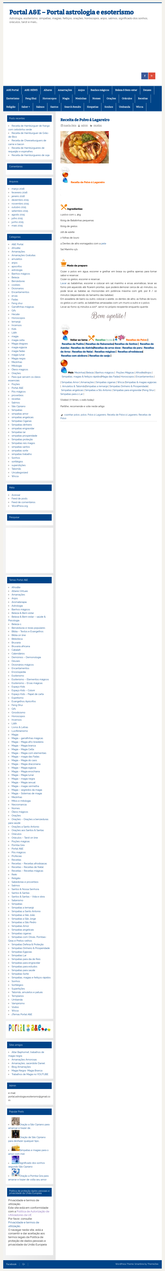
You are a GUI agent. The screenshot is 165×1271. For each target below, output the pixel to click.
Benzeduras (18, 281)
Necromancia (19, 804)
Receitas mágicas (105, 351)
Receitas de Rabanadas (99, 344)
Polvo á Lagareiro (97, 414)
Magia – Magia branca (24, 745)
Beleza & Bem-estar (126, 90)
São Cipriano (18, 406)
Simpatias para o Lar (71, 394)
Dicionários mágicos (23, 664)
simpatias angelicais (23, 417)
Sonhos (108, 106)
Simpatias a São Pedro (24, 922)
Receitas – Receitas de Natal (28, 867)
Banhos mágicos (100, 90)
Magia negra (18, 358)
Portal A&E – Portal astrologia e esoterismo (71, 12)
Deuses (147, 90)
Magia (65, 98)
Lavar (63, 283)
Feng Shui (30, 98)
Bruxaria (16, 642)
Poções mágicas (21, 841)
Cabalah (16, 649)
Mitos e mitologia (21, 800)
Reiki (14, 874)
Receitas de (101, 347)
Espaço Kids (18, 686)
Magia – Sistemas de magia (27, 793)
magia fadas (18, 351)
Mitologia (17, 365)
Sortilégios (17, 985)
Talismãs (16, 468)
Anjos (81, 90)
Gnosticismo (18, 712)
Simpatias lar (19, 432)
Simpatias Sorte (20, 973)
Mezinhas (80, 98)
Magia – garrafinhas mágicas (27, 738)
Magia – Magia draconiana (26, 764)
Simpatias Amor (70, 382)
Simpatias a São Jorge (24, 918)
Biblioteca (17, 638)
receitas (97, 125)
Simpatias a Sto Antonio (98, 390)
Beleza (90, 372)
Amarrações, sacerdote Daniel (28, 1063)
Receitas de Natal (82, 351)
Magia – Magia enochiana (26, 771)
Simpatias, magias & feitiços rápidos (81, 376)
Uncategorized (20, 472)
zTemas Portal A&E (22, 1014)
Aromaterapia (19, 602)
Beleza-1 (16, 624)
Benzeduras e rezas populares (28, 627)
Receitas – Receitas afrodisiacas (29, 863)
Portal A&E (17, 387)
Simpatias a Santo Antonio (26, 911)
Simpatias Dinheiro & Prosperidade (129, 386)
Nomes (96, 98)
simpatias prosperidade (24, 435)
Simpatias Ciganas (22, 421)
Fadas (15, 299)
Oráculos (127, 98)
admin (84, 125)
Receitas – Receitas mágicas (27, 870)
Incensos (17, 325)
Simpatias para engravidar (127, 390)
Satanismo (17, 900)
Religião (10, 106)
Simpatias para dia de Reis (26, 959)
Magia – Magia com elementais (29, 753)
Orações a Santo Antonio (25, 826)
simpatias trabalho (22, 454)
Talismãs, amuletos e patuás (27, 992)
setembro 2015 (20, 210)
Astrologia (17, 605)
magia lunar (18, 354)
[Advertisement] (83, 48)
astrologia (17, 270)
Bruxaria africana (21, 646)
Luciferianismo (20, 730)
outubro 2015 (19, 207)
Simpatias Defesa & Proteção (28, 944)
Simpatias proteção (22, 439)
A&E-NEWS (31, 90)
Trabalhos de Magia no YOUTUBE (30, 1074)
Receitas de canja (99, 355)
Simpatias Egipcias (22, 951)
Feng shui (17, 303)
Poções (16, 384)
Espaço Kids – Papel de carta (28, 694)
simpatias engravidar (23, 428)
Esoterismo (12, 98)
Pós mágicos (19, 391)
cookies (16, 284)
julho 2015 (17, 218)
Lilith (14, 332)
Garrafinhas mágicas (23, 306)
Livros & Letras (20, 727)
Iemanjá (16, 321)
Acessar (16, 495)
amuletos (17, 259)
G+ (23, 1264)
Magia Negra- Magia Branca (27, 1070)
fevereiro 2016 (19, 192)
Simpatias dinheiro (22, 424)
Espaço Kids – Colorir (23, 690)
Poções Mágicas (125, 372)
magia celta (18, 340)
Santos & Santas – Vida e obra (28, 896)
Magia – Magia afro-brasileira (27, 741)
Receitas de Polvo (136, 340)
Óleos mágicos (20, 811)
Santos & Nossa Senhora (25, 889)
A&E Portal (12, 90)
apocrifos (17, 266)
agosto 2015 (18, 214)
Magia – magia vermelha (25, 786)
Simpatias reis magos (23, 443)
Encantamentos (144, 376)
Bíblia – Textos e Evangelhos (27, 631)
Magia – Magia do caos (24, 760)
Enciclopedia (19, 672)
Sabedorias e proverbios (25, 881)
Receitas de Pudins (73, 344)
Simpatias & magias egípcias (140, 382)
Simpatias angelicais (72, 390)
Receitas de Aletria (82, 347)
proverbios (17, 395)
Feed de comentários (23, 502)
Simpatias (92, 106)
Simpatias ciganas (106, 382)
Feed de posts (19, 498)
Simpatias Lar (19, 955)
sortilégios (17, 461)
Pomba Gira (18, 845)
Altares (48, 90)
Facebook (11, 1264)
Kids (14, 329)
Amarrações (65, 90)
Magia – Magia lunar (23, 775)
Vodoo (15, 1007)
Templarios (18, 996)
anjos (14, 262)
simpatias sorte (20, 450)
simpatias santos (21, 446)
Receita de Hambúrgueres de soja (30, 155)
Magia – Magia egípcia (24, 767)
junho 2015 (18, 222)
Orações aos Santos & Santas (28, 830)
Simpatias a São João (23, 915)
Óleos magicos (20, 369)
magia (15, 336)
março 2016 (18, 188)
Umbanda (124, 106)
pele (103, 243)
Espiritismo (18, 697)
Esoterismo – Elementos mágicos (30, 679)
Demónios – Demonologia (26, 657)
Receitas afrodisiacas (130, 351)
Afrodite (140, 372)
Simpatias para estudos (24, 966)
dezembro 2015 (20, 199)
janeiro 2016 (18, 196)
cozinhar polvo (72, 414)
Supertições (18, 988)
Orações (111, 98)
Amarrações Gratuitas (23, 255)
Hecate (16, 314)
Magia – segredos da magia (27, 789)
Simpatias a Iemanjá (97, 386)
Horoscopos (49, 98)
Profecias (17, 856)
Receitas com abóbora (74, 355)
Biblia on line (19, 635)
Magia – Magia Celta (23, 749)
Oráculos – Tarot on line (25, 837)
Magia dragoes (20, 343)
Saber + (25, 106)
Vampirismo (18, 1003)
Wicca (139, 106)
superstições (19, 465)
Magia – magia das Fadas (25, 756)
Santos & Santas (20, 892)
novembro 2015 (20, 203)
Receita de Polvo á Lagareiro (122, 414)
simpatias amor (20, 413)
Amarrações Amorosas (24, 1059)
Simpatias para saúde (23, 970)
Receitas (143, 98)
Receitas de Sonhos (126, 344)
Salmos (40, 106)
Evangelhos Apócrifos (24, 701)
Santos (54, 106)
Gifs (14, 310)
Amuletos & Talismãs (73, 386)
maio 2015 (17, 225)
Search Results (72, 106)
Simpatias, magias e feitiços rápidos (31, 977)
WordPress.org (20, 506)
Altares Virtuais (20, 591)
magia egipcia (19, 347)
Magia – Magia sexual (23, 782)
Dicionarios (18, 288)
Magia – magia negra (23, 778)
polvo (84, 414)
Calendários (18, 653)
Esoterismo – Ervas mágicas (27, 683)
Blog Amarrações (21, 1066)
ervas (15, 295)
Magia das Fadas (110, 376)
